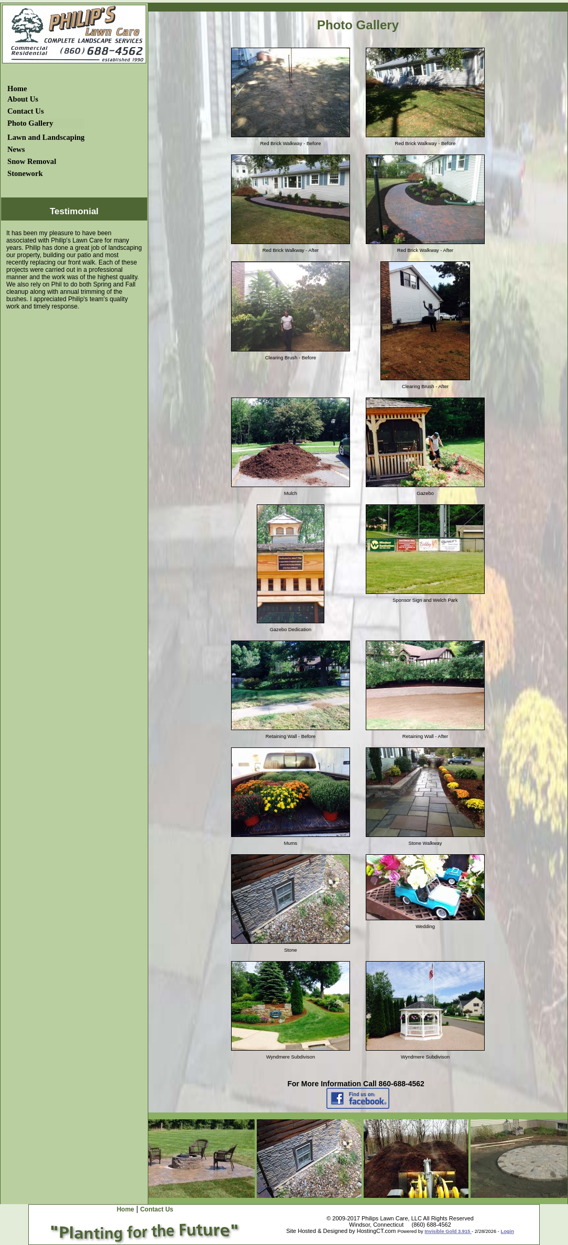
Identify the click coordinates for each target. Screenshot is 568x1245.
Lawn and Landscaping (45, 137)
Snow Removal (31, 161)
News (16, 149)
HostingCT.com (376, 1231)
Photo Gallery (30, 123)
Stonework (25, 173)
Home (17, 88)
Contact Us (25, 111)
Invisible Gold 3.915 (448, 1231)
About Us (22, 99)
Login (507, 1231)
